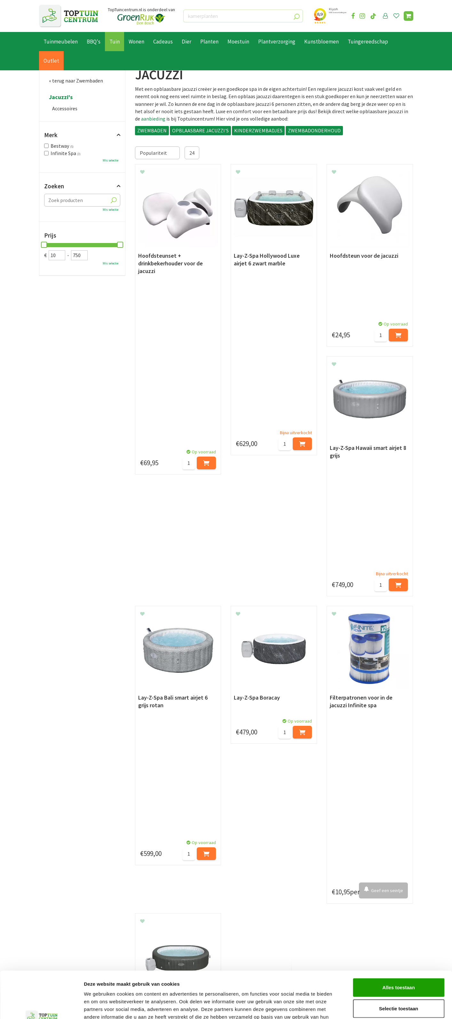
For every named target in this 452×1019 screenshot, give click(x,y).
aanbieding (153, 118)
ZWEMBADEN (152, 130)
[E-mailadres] (274, 871)
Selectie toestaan (398, 964)
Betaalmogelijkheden (63, 912)
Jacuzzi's (61, 97)
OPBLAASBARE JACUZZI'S (200, 130)
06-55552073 (348, 921)
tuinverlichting (282, 799)
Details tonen (345, 1006)
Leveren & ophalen (59, 919)
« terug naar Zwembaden (76, 80)
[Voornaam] (128, 871)
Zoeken (54, 186)
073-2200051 (348, 912)
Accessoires (64, 108)
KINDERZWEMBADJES (258, 130)
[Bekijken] (408, 16)
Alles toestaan (398, 943)
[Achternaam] (194, 871)
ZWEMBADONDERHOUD (314, 130)
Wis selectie (110, 160)
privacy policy (259, 855)
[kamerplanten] (243, 16)
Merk (51, 135)
